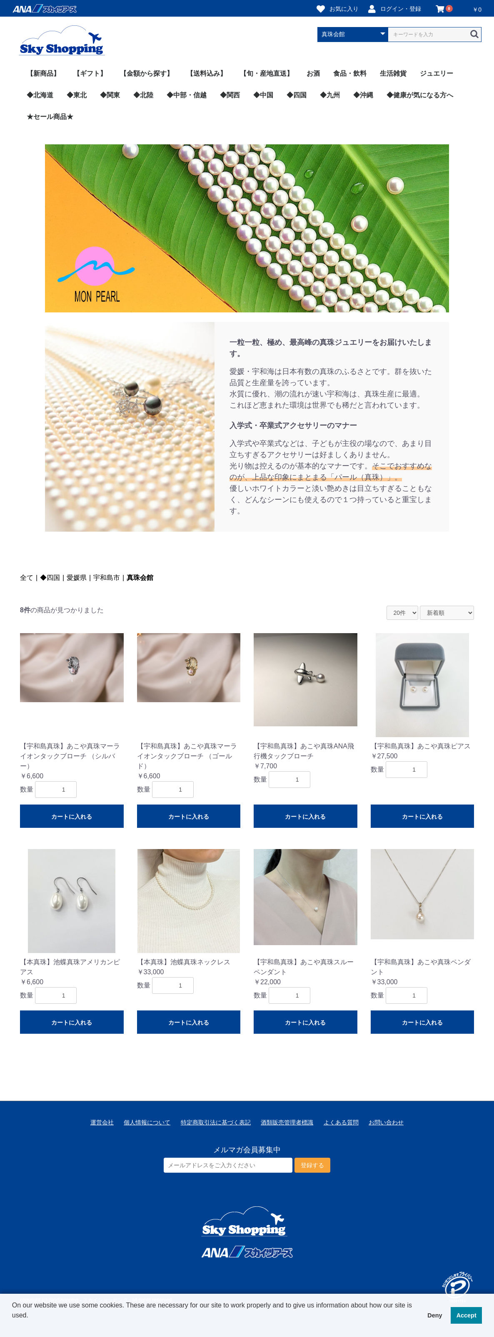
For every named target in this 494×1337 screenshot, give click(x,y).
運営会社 (102, 1122)
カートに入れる (71, 816)
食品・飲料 (350, 73)
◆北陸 (143, 95)
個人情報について (147, 1122)
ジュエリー (436, 73)
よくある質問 (341, 1122)
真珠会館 (140, 577)
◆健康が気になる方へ (420, 95)
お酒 (313, 73)
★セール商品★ (50, 116)
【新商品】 (43, 73)
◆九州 (330, 95)
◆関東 (110, 95)
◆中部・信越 (187, 95)
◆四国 (297, 95)
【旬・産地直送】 (266, 73)
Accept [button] (467, 1315)
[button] (13, 1326)
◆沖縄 (363, 95)
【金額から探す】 (146, 73)
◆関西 (230, 95)
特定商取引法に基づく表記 (216, 1122)
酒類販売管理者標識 (287, 1122)
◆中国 (263, 95)
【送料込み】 (207, 73)
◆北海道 (40, 95)
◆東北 (77, 95)
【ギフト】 (90, 73)
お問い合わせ (386, 1122)
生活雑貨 (393, 73)
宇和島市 (106, 577)
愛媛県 (77, 577)
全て (26, 577)
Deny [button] (434, 1315)
